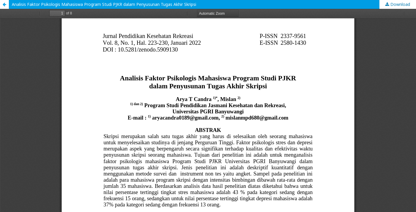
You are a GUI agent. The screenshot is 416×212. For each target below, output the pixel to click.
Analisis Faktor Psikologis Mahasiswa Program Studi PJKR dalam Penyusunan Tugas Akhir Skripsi (104, 4)
